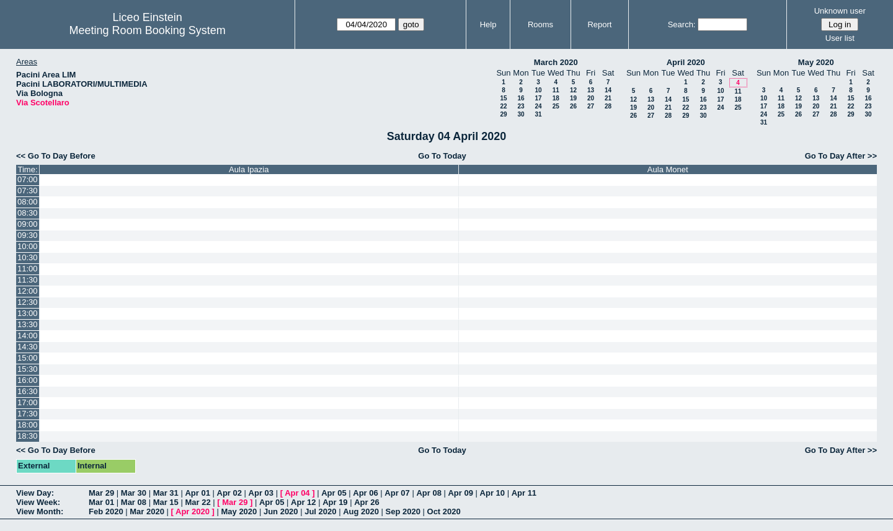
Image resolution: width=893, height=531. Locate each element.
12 (573, 90)
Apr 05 (333, 493)
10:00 (27, 246)
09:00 (27, 224)
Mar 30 (133, 493)
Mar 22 (197, 502)
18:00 (27, 424)
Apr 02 (229, 493)
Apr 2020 (192, 511)
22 (503, 106)
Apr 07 (396, 493)
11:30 (27, 279)
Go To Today (442, 155)
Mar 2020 (147, 511)
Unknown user (840, 10)
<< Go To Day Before (56, 155)
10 (538, 90)
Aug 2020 (361, 511)
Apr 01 (197, 493)
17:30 (27, 413)
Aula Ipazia (249, 169)
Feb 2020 (106, 511)
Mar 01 (101, 502)
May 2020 (816, 62)
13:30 (27, 324)
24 (538, 106)
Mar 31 (166, 493)
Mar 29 (101, 493)
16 (520, 98)
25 (556, 106)
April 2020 (686, 62)
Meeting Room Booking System (147, 30)
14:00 (27, 335)
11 (556, 90)
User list (840, 38)
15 (503, 98)
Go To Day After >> (841, 155)
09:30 (27, 235)
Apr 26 (366, 502)
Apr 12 (303, 502)
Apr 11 (524, 493)
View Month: (39, 511)
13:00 (27, 313)
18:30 (27, 436)
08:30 (27, 212)
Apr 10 (492, 493)
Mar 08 (133, 502)
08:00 (27, 201)
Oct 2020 (444, 511)
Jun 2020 (281, 511)
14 (608, 90)
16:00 (27, 380)
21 (608, 98)
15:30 (27, 369)
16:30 (27, 391)
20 (590, 98)
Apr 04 (297, 493)
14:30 (27, 346)
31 (538, 114)
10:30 (27, 257)
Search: (682, 24)
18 (556, 98)
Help (488, 24)
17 (538, 98)
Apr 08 (428, 493)
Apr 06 (365, 493)
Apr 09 (460, 493)
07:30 (27, 190)
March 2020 (556, 62)
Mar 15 (166, 502)
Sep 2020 (403, 511)
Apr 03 (261, 493)
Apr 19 (334, 502)
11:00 (27, 268)
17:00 (27, 402)
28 (608, 106)
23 (520, 106)
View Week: (38, 502)
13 (590, 90)
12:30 (27, 302)
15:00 (27, 357)
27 (590, 106)
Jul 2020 (320, 511)
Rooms (540, 24)
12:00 (27, 291)
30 (520, 114)
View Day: (35, 493)
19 (573, 98)
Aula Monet (667, 169)
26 (573, 106)
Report (599, 24)
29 (503, 114)
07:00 (27, 179)
